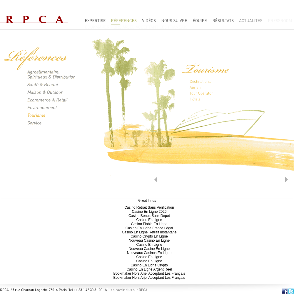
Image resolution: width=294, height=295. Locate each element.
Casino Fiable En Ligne (149, 224)
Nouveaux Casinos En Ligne (149, 253)
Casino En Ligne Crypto (149, 265)
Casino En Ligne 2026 (149, 212)
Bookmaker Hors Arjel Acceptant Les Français (149, 273)
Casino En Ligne (149, 220)
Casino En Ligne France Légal (149, 228)
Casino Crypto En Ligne (149, 236)
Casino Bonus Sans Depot (149, 216)
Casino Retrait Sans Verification (149, 207)
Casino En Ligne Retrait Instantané (149, 232)
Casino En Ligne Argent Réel (149, 269)
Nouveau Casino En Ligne (149, 240)
